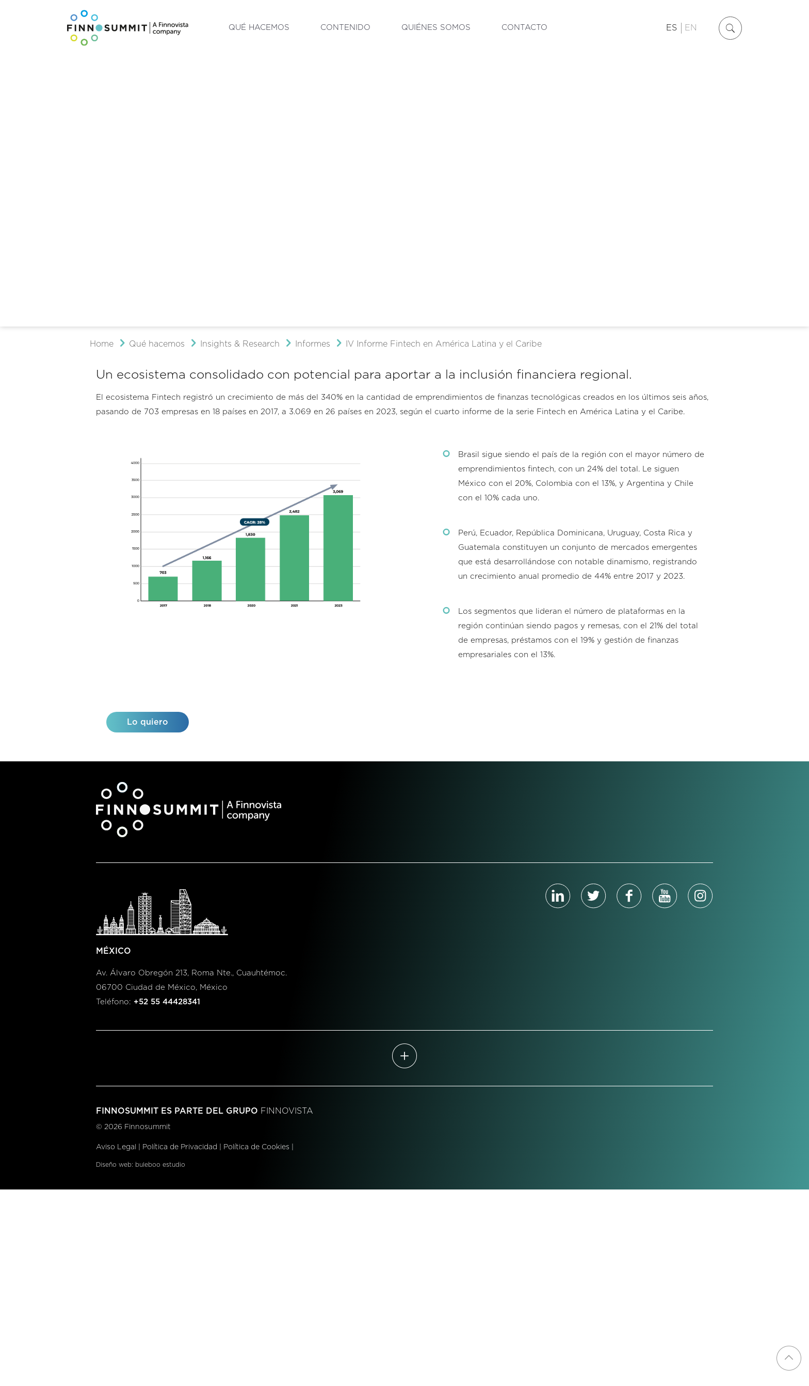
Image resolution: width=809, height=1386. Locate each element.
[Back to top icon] (788, 1358)
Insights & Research (240, 344)
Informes (312, 344)
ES (671, 28)
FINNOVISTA (287, 1111)
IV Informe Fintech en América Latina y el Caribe (444, 344)
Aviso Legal (116, 1147)
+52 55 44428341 (167, 1002)
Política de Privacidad (179, 1147)
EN (691, 28)
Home (102, 344)
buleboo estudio (160, 1165)
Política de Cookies (256, 1147)
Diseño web (114, 1165)
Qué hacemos (157, 344)
